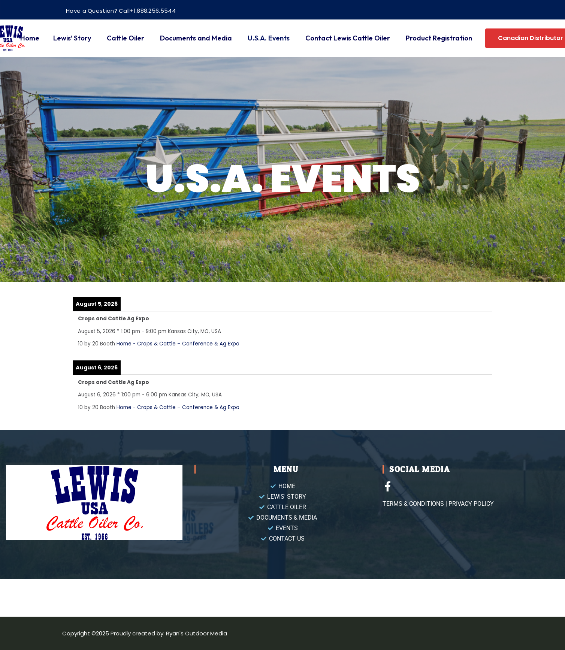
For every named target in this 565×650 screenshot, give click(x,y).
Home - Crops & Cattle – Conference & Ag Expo (178, 343)
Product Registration (439, 38)
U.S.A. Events (269, 38)
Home (29, 38)
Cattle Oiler (125, 38)
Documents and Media (196, 38)
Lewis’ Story (72, 38)
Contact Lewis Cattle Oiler (347, 38)
